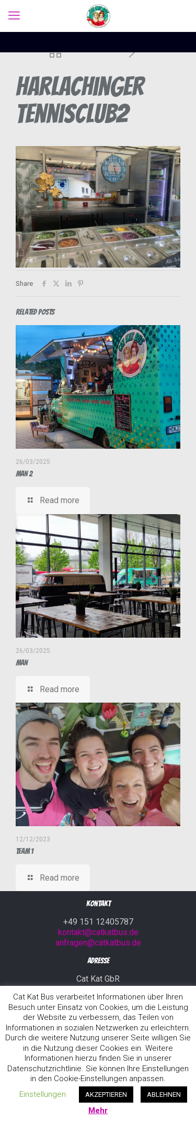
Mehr (98, 1110)
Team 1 (24, 851)
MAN (22, 663)
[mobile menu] (14, 16)
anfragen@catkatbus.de (98, 943)
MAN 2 (24, 474)
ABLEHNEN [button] (164, 1094)
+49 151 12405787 (98, 922)
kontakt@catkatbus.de (98, 932)
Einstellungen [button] (42, 1094)
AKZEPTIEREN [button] (106, 1094)
